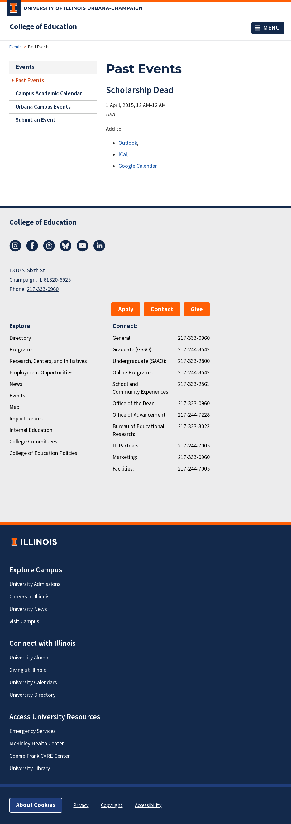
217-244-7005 (194, 446)
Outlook (127, 143)
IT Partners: (126, 446)
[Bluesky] (66, 249)
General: (121, 338)
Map (14, 407)
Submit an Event (35, 120)
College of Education (43, 26)
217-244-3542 (194, 349)
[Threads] (49, 249)
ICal (122, 154)
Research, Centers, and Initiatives (48, 361)
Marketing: (124, 457)
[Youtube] (82, 249)
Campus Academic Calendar (49, 93)
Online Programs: (132, 373)
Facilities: (123, 469)
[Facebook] (32, 249)
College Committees (33, 442)
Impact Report (26, 419)
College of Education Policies (43, 453)
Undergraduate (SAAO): (139, 361)
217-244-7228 (194, 415)
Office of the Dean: (134, 403)
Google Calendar (137, 166)
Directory (20, 338)
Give (197, 309)
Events (15, 47)
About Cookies (35, 805)
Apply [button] (125, 309)
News (15, 384)
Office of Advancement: (139, 415)
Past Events (30, 80)
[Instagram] (15, 249)
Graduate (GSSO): (132, 349)
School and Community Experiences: (140, 388)
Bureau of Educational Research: (138, 430)
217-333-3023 (194, 426)
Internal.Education (30, 430)
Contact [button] (162, 309)
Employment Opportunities (41, 373)
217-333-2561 (194, 384)
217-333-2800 (194, 361)
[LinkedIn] (99, 249)
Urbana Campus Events (43, 107)
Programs (21, 349)
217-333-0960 (43, 289)
